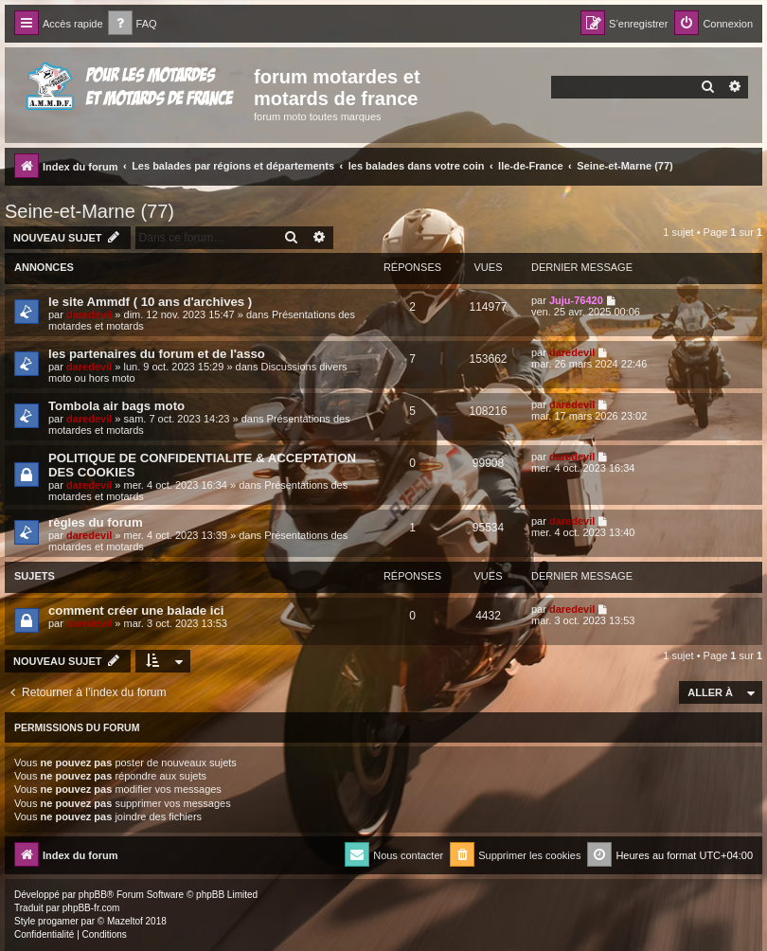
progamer (58, 921)
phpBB (93, 894)
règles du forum (95, 522)
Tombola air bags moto (116, 406)
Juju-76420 (576, 300)
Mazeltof (125, 921)
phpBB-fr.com (91, 908)
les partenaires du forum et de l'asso (156, 354)
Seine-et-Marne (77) (89, 211)
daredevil (89, 314)
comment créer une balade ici (135, 610)
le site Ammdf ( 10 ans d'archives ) (150, 302)
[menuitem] (132, 24)
